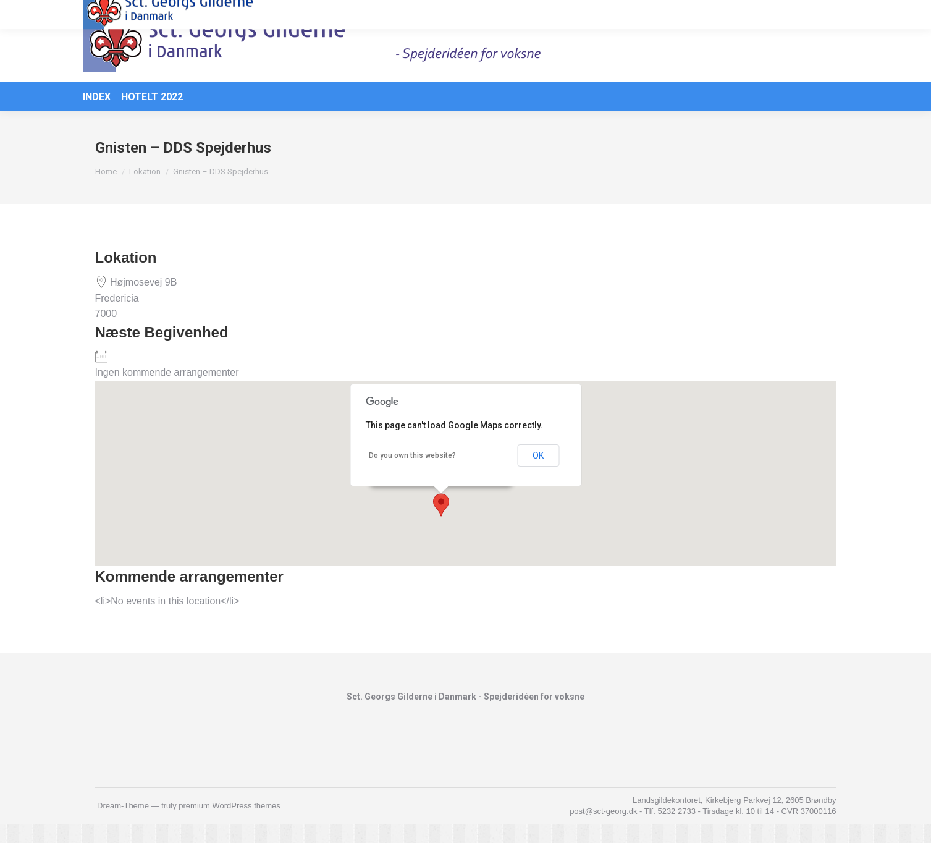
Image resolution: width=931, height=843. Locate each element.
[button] (441, 523)
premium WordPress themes (229, 824)
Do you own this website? (412, 474)
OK (538, 474)
